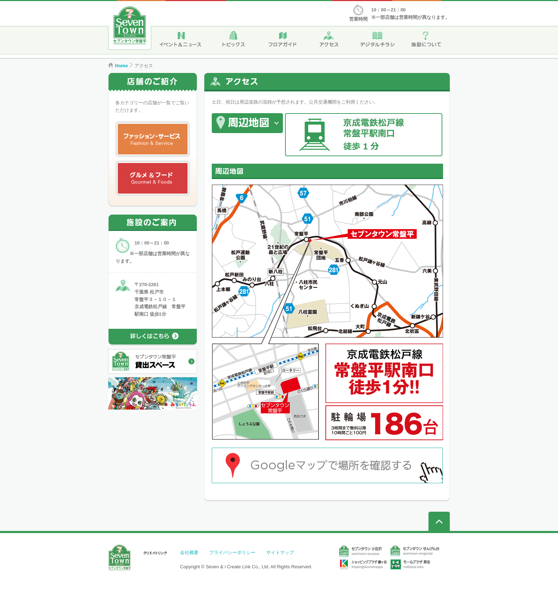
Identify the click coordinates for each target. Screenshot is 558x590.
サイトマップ (280, 552)
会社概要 (189, 552)
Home (121, 65)
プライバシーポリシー (232, 552)
